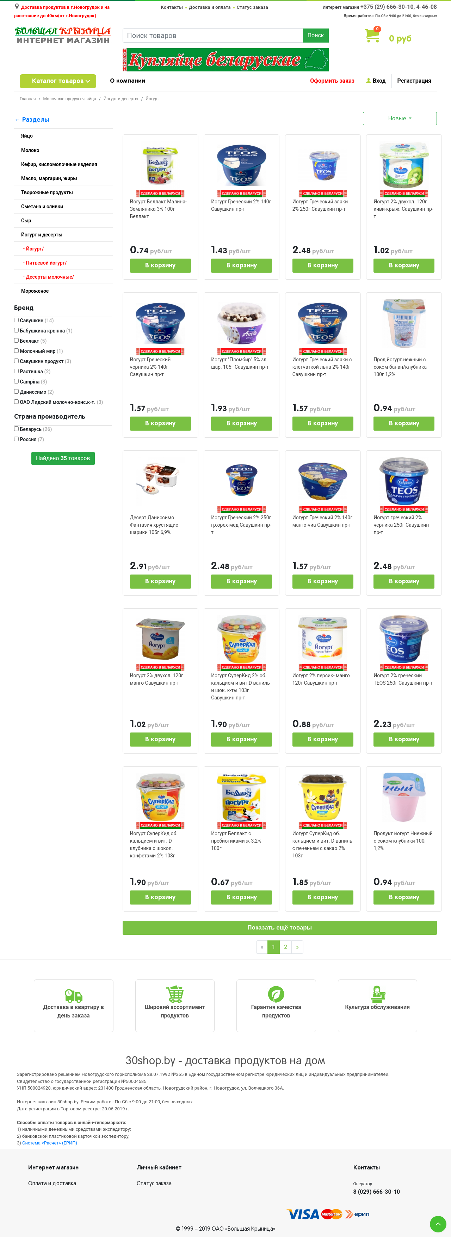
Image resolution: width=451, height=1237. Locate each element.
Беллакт (30, 341)
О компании (127, 81)
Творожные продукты (47, 192)
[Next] (297, 947)
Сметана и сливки (42, 206)
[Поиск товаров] (213, 35)
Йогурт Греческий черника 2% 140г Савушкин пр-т (150, 367)
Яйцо (27, 136)
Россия (29, 439)
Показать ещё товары (279, 927)
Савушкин (34, 320)
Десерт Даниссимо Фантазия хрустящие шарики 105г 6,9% (154, 525)
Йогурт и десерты (121, 98)
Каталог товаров (58, 81)
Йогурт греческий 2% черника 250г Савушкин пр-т (401, 525)
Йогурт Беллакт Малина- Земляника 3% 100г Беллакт (158, 209)
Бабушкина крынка (43, 331)
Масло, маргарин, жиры (49, 178)
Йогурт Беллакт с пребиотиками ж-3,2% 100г (236, 841)
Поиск (316, 35)
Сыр (26, 220)
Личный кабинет (159, 1168)
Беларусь (33, 429)
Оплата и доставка (52, 1183)
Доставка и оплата (210, 7)
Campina (30, 382)
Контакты (172, 7)
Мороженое (35, 291)
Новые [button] (398, 118)
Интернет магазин (53, 1168)
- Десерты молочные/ (48, 277)
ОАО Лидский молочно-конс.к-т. (58, 402)
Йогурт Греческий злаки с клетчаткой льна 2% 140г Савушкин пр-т (322, 367)
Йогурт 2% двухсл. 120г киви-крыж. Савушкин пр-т (403, 209)
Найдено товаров (63, 458)
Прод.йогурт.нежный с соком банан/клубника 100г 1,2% (400, 367)
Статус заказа (252, 7)
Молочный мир (38, 351)
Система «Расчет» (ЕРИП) (49, 1143)
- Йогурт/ (33, 249)
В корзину (160, 265)
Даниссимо (34, 392)
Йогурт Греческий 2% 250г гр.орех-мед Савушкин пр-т (241, 525)
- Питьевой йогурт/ (45, 263)
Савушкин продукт (42, 361)
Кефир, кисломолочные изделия (59, 164)
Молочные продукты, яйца (69, 98)
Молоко (30, 150)
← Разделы (31, 120)
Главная (28, 98)
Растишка (32, 371)
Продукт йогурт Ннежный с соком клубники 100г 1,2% (403, 841)
